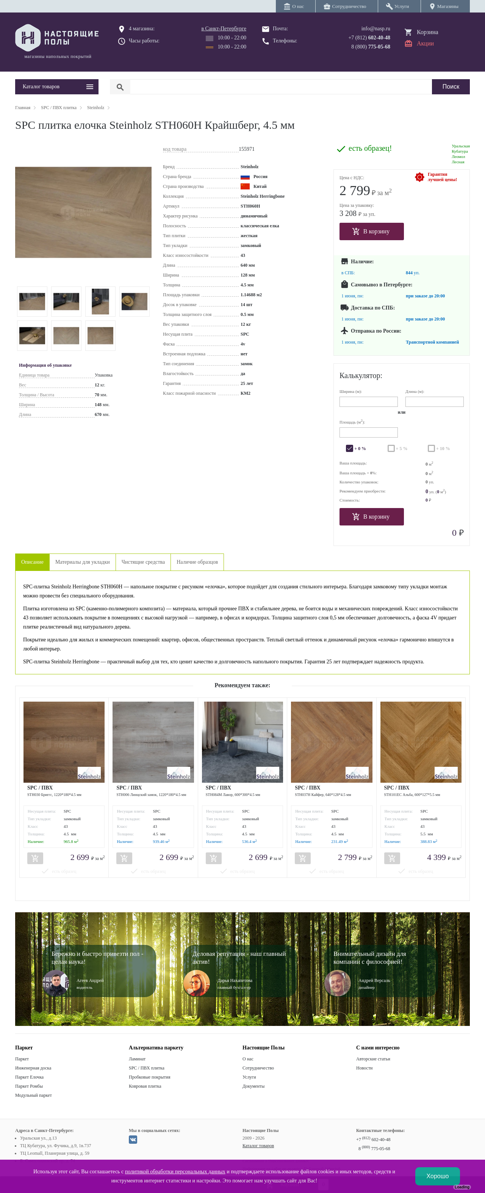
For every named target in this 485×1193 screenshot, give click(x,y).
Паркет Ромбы (29, 1086)
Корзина (427, 32)
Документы (253, 1086)
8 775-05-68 (374, 1148)
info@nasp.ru (375, 28)
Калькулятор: (361, 375)
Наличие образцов (197, 562)
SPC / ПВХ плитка (146, 1068)
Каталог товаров (258, 1145)
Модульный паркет (33, 1095)
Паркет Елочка (29, 1077)
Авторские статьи (373, 1059)
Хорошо (438, 1176)
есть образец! (370, 148)
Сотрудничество (258, 1068)
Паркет (22, 1059)
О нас (247, 1059)
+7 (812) (369, 38)
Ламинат (137, 1059)
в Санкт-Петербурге (223, 28)
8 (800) (370, 47)
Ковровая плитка (145, 1086)
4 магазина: (142, 28)
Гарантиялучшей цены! (442, 177)
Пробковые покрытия (150, 1077)
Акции (425, 43)
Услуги (249, 1077)
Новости (364, 1068)
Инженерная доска (33, 1068)
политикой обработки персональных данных (175, 1171)
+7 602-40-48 (373, 1139)
